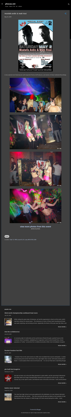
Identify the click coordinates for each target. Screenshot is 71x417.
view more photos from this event (35, 226)
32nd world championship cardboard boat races (21, 313)
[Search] (69, 4)
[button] (65, 14)
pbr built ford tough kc (12, 369)
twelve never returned (12, 388)
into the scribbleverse (12, 332)
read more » (62, 326)
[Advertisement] (35, 290)
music (6, 236)
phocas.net (10, 4)
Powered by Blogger (35, 409)
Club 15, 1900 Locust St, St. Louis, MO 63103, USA (23, 239)
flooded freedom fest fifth (13, 350)
